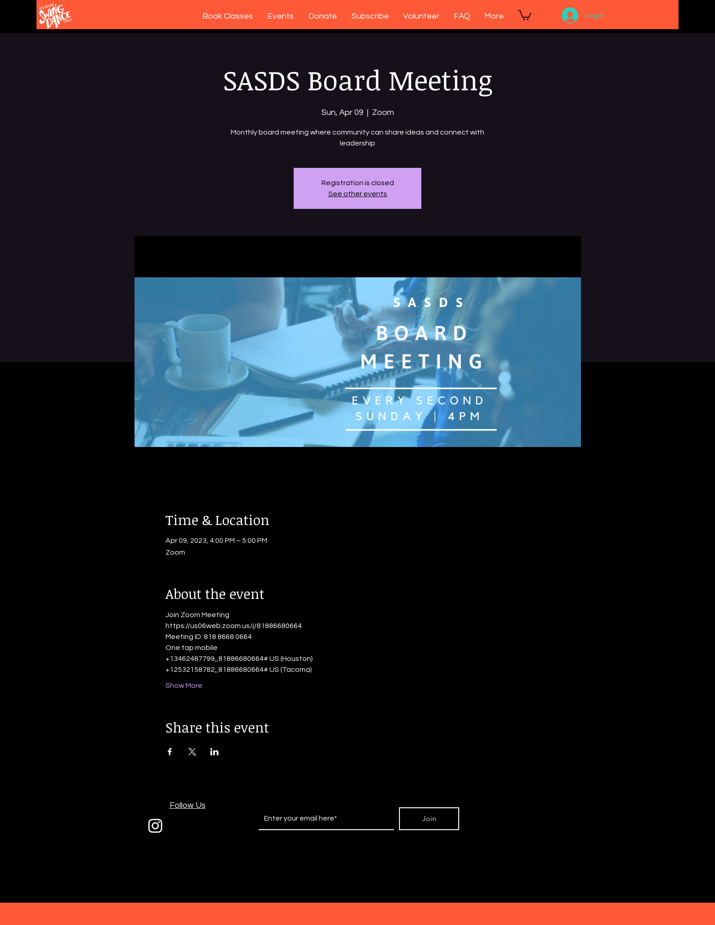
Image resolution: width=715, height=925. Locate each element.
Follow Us (188, 805)
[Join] (429, 818)
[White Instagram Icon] (155, 825)
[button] (524, 14)
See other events (357, 193)
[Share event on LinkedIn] (214, 751)
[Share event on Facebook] (170, 751)
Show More (184, 685)
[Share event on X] (192, 751)
